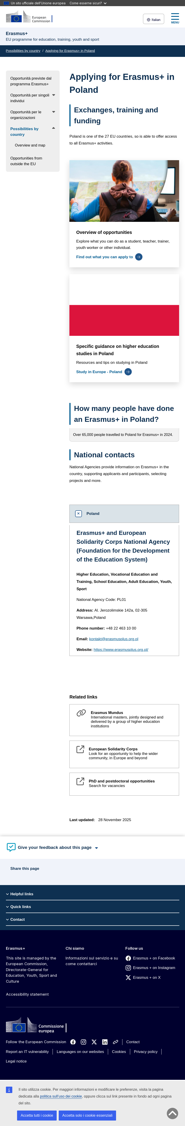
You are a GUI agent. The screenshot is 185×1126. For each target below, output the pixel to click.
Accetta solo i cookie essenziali (87, 1115)
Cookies (119, 1052)
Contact (133, 1042)
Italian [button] (153, 20)
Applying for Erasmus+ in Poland (70, 51)
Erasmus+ (15, 948)
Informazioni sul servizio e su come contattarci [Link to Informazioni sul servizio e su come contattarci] (92, 961)
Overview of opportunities (104, 232)
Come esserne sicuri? (88, 3)
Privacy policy (146, 1052)
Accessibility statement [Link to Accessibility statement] (27, 994)
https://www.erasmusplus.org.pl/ (121, 650)
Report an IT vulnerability (27, 1052)
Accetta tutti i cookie (37, 1115)
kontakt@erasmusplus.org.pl (113, 639)
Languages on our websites (80, 1052)
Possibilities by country (23, 51)
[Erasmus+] (32, 16)
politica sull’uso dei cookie (61, 1096)
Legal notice (16, 1061)
